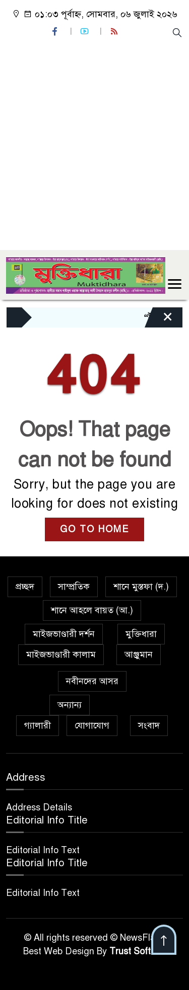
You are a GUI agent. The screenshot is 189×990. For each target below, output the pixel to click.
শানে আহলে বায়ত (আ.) (92, 610)
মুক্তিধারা (141, 633)
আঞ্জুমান (138, 654)
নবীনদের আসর (92, 681)
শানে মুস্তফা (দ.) (141, 586)
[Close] (159, 319)
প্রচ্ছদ (25, 586)
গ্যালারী (37, 725)
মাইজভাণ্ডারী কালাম (61, 654)
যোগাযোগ (92, 725)
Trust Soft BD (137, 951)
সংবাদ (149, 725)
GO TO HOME (94, 529)
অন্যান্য (69, 704)
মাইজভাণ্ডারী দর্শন (64, 633)
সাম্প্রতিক (74, 586)
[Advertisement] (94, 143)
